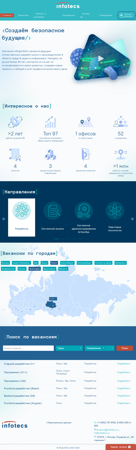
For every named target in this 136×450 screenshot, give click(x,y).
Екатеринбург (84, 263)
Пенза (44, 263)
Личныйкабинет (128, 15)
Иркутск (63, 269)
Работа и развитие (40, 15)
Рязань (22, 269)
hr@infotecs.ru (102, 433)
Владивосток (8, 269)
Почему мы (85, 15)
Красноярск (49, 269)
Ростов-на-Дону (103, 263)
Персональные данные (59, 422)
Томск (54, 263)
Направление (96, 348)
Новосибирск (67, 263)
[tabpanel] (21, 217)
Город (62, 348)
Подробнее (123, 363)
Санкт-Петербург (21, 263)
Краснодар (35, 269)
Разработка (68, 15)
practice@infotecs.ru (108, 429)
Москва (5, 263)
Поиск (125, 348)
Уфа (36, 263)
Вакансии (24, 15)
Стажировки (106, 15)
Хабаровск (120, 263)
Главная (7, 15)
